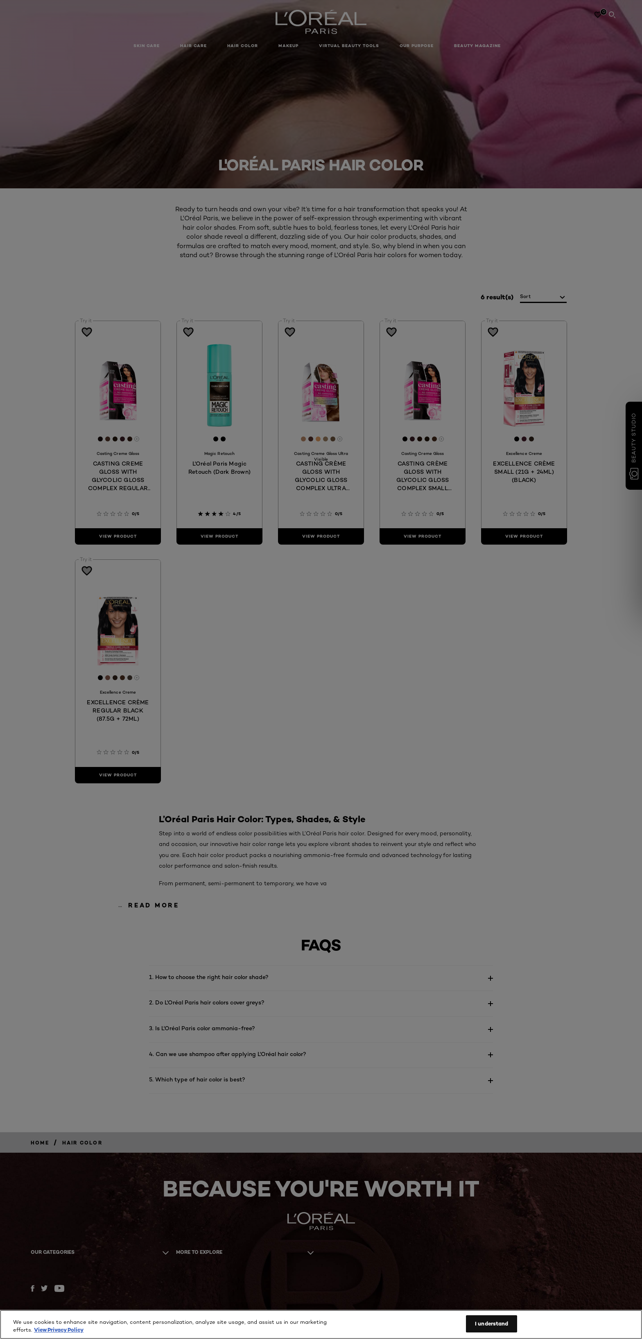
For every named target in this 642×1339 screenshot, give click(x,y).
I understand (492, 1323)
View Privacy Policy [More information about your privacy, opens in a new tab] (59, 1330)
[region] (321, 1324)
